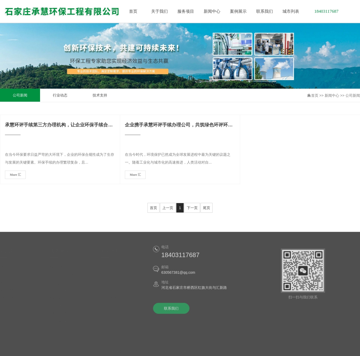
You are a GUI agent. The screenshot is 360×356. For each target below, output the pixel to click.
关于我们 (111, 269)
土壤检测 (59, 284)
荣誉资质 (8, 284)
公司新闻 (20, 95)
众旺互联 (250, 351)
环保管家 (59, 300)
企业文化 (8, 277)
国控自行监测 (63, 316)
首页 (314, 96)
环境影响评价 (63, 269)
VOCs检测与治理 (66, 308)
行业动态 (60, 95)
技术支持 (100, 95)
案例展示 (111, 292)
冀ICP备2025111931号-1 (201, 351)
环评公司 (8, 292)
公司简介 (8, 269)
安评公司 (8, 300)
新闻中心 (332, 96)
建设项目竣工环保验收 (70, 277)
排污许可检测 (63, 323)
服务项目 (111, 277)
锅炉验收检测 (63, 292)
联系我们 (111, 300)
